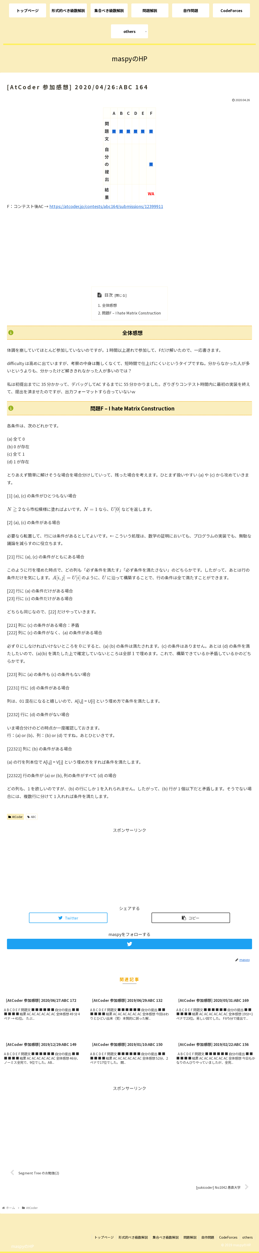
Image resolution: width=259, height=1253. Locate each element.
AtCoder (15, 817)
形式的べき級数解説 (133, 1237)
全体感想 (109, 305)
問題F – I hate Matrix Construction (131, 313)
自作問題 (207, 1237)
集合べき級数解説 (166, 1237)
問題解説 (189, 1237)
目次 (108, 295)
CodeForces (228, 1237)
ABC (31, 817)
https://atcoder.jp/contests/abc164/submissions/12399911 (106, 206)
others (247, 1237)
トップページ (104, 1237)
